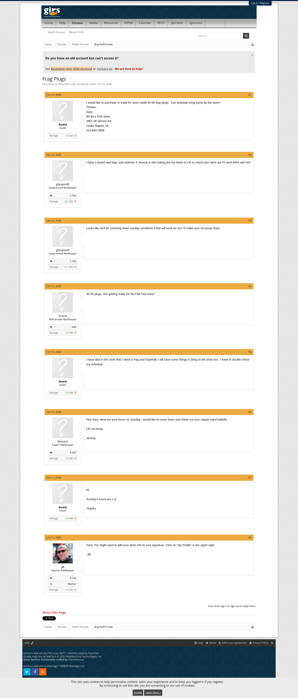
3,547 (73, 452)
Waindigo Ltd (76, 666)
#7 (250, 477)
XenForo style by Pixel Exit (83, 653)
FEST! (161, 23)
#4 (250, 286)
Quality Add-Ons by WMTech (62, 656)
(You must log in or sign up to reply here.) (232, 606)
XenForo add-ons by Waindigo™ (41, 666)
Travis (62, 316)
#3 (250, 220)
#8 (250, 537)
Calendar (145, 23)
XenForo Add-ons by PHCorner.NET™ (44, 653)
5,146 (73, 578)
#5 (250, 352)
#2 (250, 155)
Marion (72, 584)
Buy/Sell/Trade (67, 84)
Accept (138, 692)
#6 (250, 412)
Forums (77, 23)
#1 (250, 95)
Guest (92, 84)
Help (62, 23)
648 (74, 327)
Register (264, 3)
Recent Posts (76, 32)
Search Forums (56, 32)
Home (49, 23)
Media (93, 23)
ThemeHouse (75, 659)
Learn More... (153, 692)
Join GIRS (177, 23)
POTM (128, 23)
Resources (111, 23)
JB (62, 567)
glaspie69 (63, 184)
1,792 (73, 195)
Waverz (63, 441)
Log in (254, 3)
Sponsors (196, 23)
